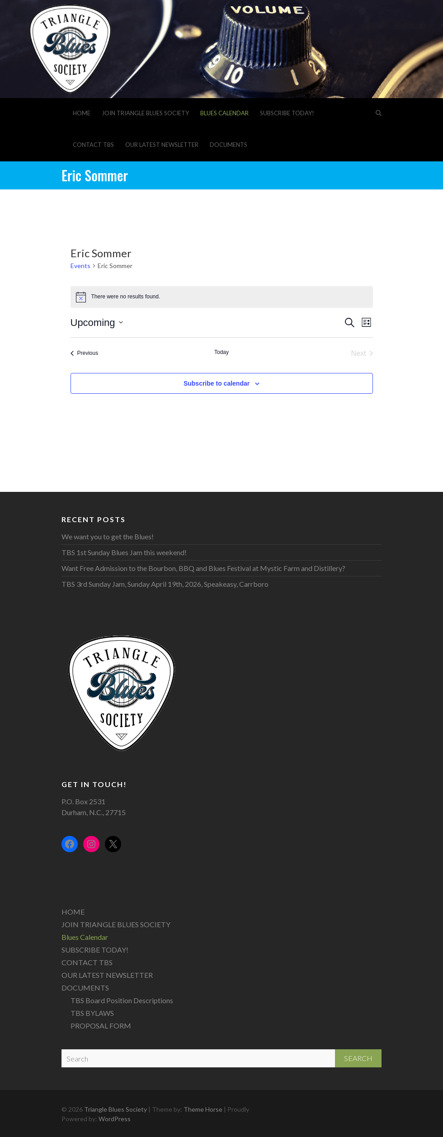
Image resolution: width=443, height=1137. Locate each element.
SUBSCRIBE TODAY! (287, 113)
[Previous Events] (85, 354)
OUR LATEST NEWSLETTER (161, 144)
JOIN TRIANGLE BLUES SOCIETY (145, 113)
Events (80, 265)
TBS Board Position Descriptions (122, 1000)
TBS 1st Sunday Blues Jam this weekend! (124, 552)
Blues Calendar (224, 113)
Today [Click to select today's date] (221, 352)
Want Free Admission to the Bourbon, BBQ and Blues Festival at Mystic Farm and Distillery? (203, 568)
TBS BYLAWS (92, 1013)
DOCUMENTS (228, 144)
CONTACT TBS (93, 144)
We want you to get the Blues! (107, 536)
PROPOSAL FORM (101, 1025)
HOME (81, 113)
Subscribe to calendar (217, 383)
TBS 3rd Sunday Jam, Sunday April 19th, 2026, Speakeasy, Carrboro (165, 584)
